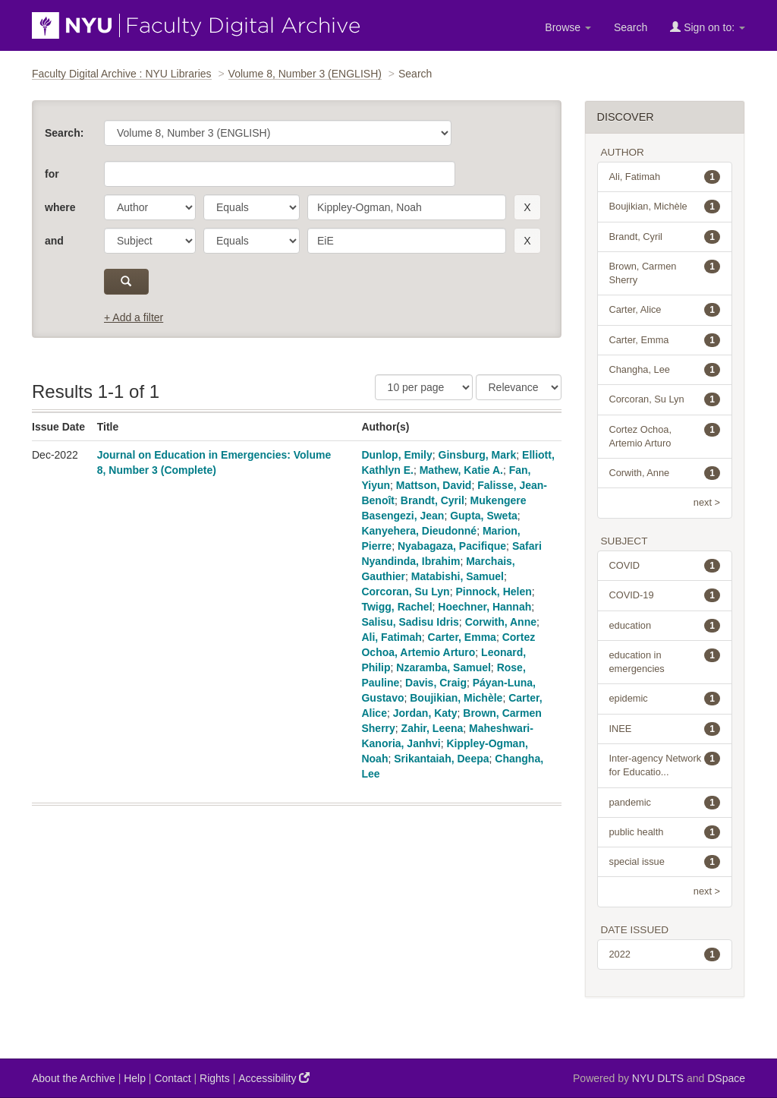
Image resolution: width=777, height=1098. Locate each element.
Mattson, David (434, 485)
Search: (64, 133)
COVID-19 (665, 595)
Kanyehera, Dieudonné (419, 531)
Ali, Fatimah (391, 637)
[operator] (251, 207)
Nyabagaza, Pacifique (452, 546)
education (665, 626)
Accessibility (274, 1077)
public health (665, 832)
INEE (665, 729)
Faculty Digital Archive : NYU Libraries (122, 74)
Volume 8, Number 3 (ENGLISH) (305, 74)
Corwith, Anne (500, 622)
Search (630, 27)
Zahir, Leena (432, 728)
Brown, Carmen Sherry (665, 273)
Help (135, 1078)
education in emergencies (665, 661)
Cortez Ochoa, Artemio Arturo (665, 436)
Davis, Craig (436, 683)
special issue (665, 862)
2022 (665, 954)
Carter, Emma (462, 637)
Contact (172, 1078)
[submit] (126, 282)
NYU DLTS (658, 1078)
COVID (665, 566)
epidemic (665, 698)
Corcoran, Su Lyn (405, 591)
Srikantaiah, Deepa (441, 759)
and (54, 241)
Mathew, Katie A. (461, 470)
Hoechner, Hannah (484, 607)
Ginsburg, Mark (478, 455)
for (52, 174)
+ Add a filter (133, 317)
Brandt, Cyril (432, 500)
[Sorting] (519, 387)
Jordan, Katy (425, 713)
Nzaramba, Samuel (443, 667)
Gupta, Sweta (483, 516)
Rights (215, 1078)
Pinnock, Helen (493, 591)
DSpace (726, 1078)
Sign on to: (707, 27)
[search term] (406, 207)
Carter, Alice (665, 310)
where (60, 207)
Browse (568, 27)
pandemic (665, 802)
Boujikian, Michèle (456, 698)
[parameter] (150, 207)
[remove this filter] (527, 207)
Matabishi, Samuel (457, 576)
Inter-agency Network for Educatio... (665, 765)
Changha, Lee (665, 370)
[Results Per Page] (424, 387)
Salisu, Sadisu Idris (409, 622)
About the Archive (73, 1078)
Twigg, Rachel (396, 607)
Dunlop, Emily (396, 455)
